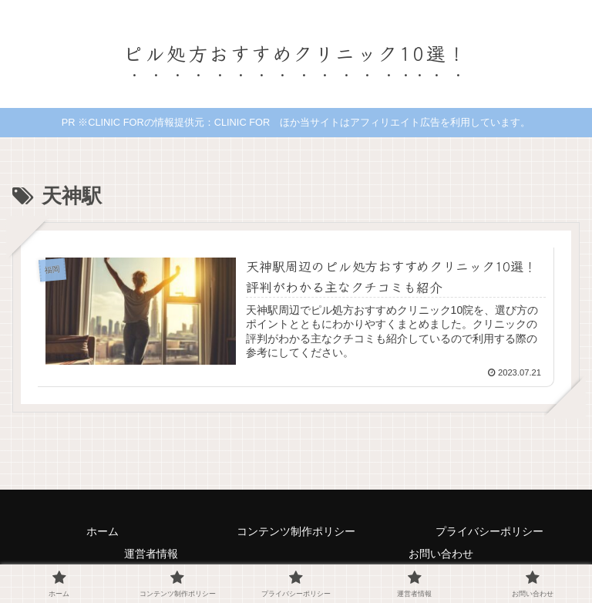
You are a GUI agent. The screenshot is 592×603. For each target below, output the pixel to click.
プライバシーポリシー (489, 531)
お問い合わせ (441, 553)
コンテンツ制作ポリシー (296, 531)
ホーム (102, 531)
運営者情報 (151, 553)
